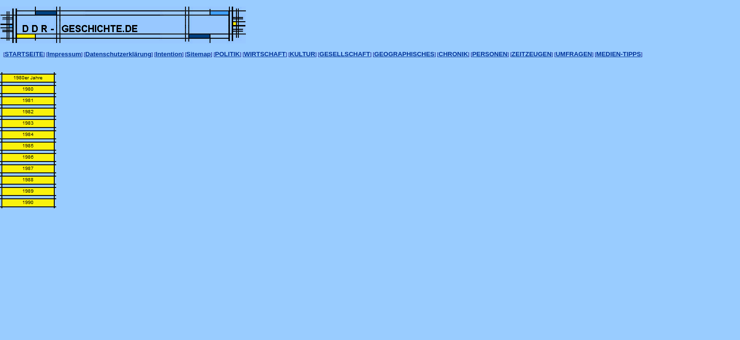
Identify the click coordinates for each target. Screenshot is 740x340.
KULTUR (302, 54)
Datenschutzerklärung (118, 54)
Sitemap (198, 54)
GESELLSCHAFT (345, 54)
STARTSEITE (24, 54)
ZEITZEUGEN (531, 54)
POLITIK (227, 54)
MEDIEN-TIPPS (618, 54)
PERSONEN (489, 54)
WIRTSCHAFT (265, 54)
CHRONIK (453, 54)
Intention (169, 54)
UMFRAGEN (573, 54)
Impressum (64, 54)
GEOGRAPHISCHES (404, 54)
